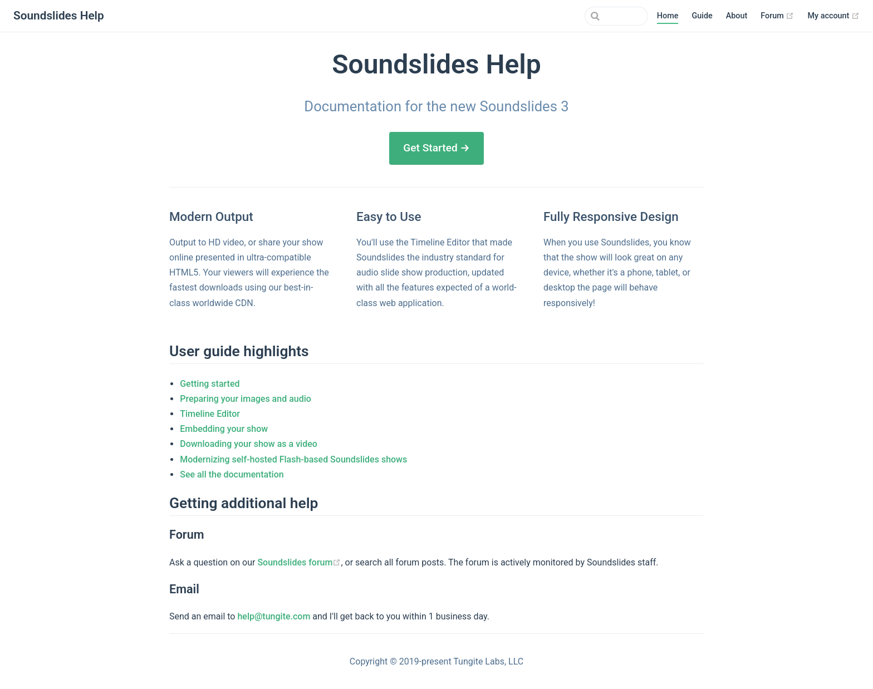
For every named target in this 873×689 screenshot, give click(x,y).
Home (668, 16)
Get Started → (436, 147)
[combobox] (592, 16)
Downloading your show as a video (248, 444)
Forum (777, 16)
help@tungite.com (273, 616)
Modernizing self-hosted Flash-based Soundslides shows (293, 459)
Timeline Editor (210, 414)
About (737, 16)
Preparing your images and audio (245, 398)
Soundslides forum (299, 562)
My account (833, 16)
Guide (701, 16)
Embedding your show (224, 429)
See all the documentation (231, 474)
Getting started (209, 383)
